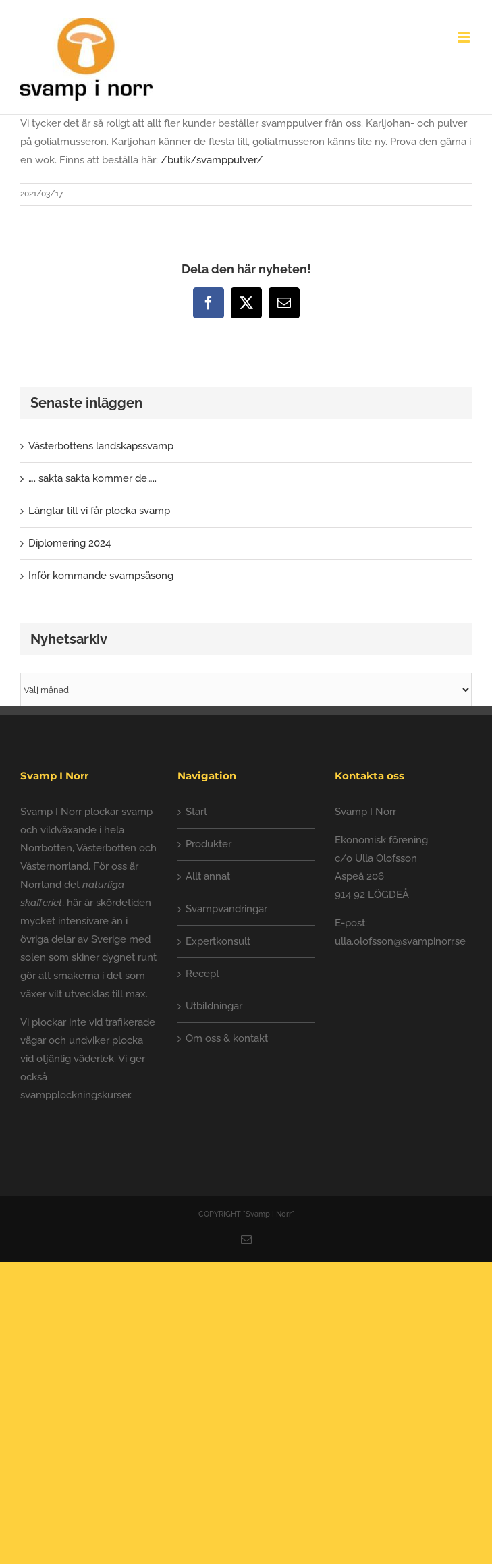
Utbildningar (214, 1006)
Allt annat (208, 876)
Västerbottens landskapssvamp (100, 446)
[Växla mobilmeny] (465, 37)
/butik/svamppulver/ (212, 160)
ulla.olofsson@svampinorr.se (400, 941)
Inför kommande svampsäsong (100, 575)
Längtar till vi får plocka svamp (99, 511)
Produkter (208, 844)
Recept (202, 974)
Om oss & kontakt (227, 1038)
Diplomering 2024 (69, 543)
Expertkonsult (218, 941)
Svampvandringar (226, 909)
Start (196, 812)
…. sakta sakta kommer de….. (92, 478)
